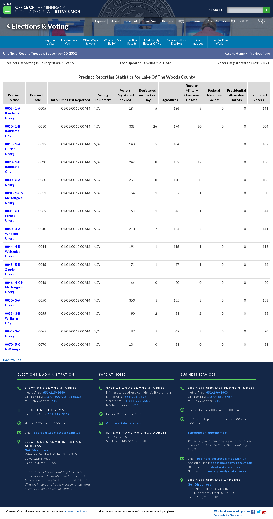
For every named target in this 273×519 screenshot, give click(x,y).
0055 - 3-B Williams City (12, 318)
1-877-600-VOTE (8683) (62, 396)
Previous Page (259, 53)
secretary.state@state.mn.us (56, 432)
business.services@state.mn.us (221, 458)
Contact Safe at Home (124, 423)
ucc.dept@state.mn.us (222, 467)
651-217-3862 (58, 414)
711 (54, 401)
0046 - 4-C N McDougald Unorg (14, 287)
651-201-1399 (135, 396)
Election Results (132, 41)
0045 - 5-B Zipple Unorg (12, 269)
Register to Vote (50, 41)
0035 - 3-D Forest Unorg (13, 215)
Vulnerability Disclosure (228, 515)
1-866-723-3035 (138, 401)
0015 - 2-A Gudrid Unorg (12, 149)
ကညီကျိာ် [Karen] (259, 21)
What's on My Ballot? (112, 41)
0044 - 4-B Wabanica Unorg (12, 251)
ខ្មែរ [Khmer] (233, 21)
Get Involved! (198, 41)
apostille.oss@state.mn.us (231, 462)
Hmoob (116, 21)
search (215, 10)
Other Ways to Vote (90, 41)
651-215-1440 (54, 392)
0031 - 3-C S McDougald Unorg (14, 198)
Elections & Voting (37, 26)
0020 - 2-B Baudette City (12, 167)
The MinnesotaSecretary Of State (48, 9)
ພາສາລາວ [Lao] (195, 21)
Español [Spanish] (100, 21)
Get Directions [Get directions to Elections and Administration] (36, 450)
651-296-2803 (217, 392)
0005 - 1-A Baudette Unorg (12, 113)
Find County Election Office (152, 41)
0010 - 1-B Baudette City (12, 131)
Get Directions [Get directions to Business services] (200, 484)
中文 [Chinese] (181, 21)
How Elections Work (219, 41)
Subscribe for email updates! (232, 511)
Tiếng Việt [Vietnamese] (150, 21)
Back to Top (12, 360)
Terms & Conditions (75, 511)
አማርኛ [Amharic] (244, 21)
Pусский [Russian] (167, 21)
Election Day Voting (69, 41)
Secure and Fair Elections (176, 41)
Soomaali (132, 21)
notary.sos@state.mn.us (226, 471)
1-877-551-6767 (219, 396)
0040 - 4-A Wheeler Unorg (12, 233)
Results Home (235, 53)
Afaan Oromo (216, 21)
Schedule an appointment (208, 432)
